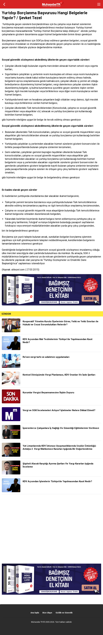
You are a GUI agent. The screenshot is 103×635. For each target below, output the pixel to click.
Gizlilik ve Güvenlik (64, 613)
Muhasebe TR (37, 622)
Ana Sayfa (34, 613)
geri (4, 4)
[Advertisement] (51, 529)
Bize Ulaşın (47, 613)
